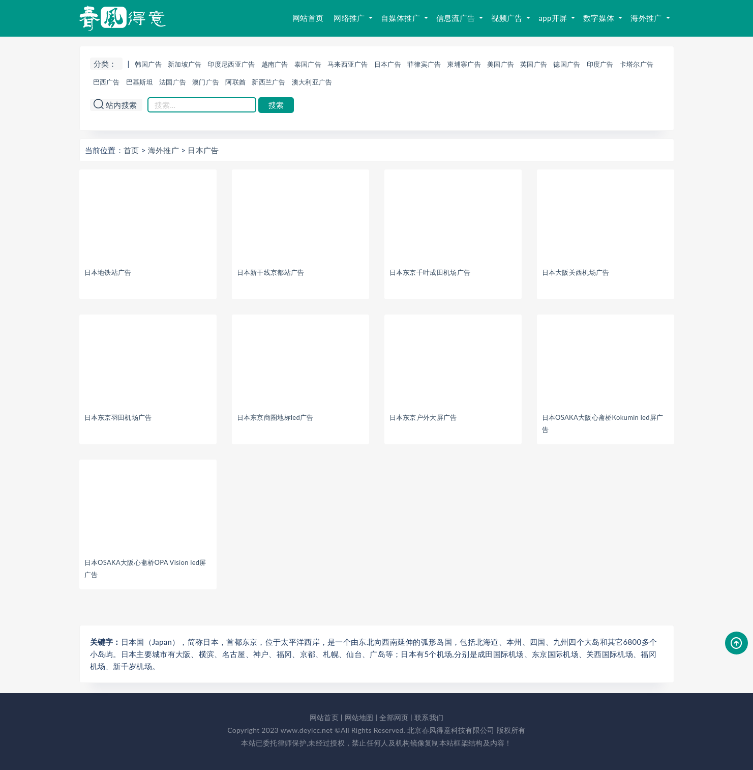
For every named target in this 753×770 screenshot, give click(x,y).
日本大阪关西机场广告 (576, 272)
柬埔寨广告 (464, 64)
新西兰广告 (269, 82)
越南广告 (274, 64)
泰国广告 (307, 64)
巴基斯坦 (139, 82)
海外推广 (647, 17)
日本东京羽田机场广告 (118, 417)
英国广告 (533, 64)
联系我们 (428, 717)
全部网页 (393, 717)
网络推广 (350, 17)
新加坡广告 (185, 64)
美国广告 (500, 64)
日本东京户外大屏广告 (423, 417)
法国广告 (172, 82)
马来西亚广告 (347, 64)
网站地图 (359, 717)
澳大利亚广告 (312, 82)
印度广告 (600, 64)
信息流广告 (456, 17)
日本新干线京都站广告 (271, 272)
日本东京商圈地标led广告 (275, 417)
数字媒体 (599, 17)
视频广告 (507, 17)
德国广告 (566, 64)
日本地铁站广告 (108, 272)
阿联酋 (235, 82)
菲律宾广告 (424, 64)
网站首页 (307, 17)
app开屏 (553, 17)
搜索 (276, 105)
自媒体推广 (401, 17)
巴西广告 (106, 82)
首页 (131, 150)
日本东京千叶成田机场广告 (430, 272)
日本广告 (387, 64)
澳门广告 (205, 82)
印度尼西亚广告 (231, 64)
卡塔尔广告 (637, 64)
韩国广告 (148, 64)
